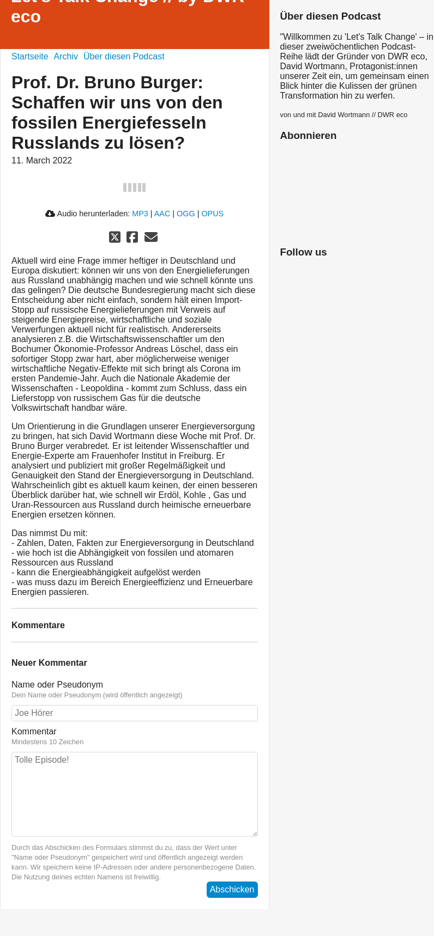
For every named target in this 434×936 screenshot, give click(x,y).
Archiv (66, 56)
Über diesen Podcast (124, 56)
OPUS (212, 213)
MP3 (140, 213)
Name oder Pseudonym (134, 690)
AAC (162, 213)
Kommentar (134, 736)
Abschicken (232, 889)
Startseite (30, 56)
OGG (186, 213)
